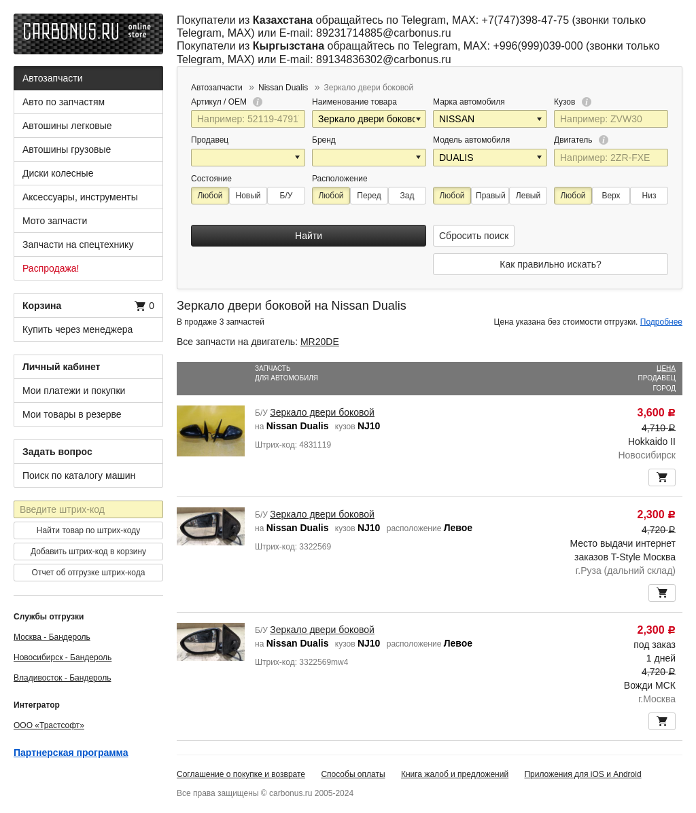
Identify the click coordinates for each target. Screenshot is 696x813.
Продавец (209, 140)
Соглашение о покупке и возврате (241, 774)
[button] (419, 119)
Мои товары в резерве (72, 414)
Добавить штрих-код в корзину (88, 551)
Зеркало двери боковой (322, 412)
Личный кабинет (61, 366)
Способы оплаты (353, 774)
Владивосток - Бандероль (62, 678)
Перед (369, 195)
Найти (308, 235)
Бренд (324, 140)
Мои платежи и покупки (73, 390)
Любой (209, 195)
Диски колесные (57, 173)
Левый (528, 195)
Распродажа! (51, 268)
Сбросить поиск (473, 235)
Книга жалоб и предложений (454, 774)
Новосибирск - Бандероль (62, 657)
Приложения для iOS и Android (582, 774)
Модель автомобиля (471, 140)
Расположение (340, 178)
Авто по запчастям (63, 101)
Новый (247, 195)
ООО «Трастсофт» (49, 725)
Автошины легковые (67, 125)
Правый (491, 195)
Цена (666, 368)
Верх (611, 195)
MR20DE (319, 341)
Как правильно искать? (550, 264)
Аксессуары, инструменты (80, 197)
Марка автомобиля (469, 102)
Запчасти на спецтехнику (77, 244)
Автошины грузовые (66, 149)
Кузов (572, 102)
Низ (649, 195)
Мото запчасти (54, 220)
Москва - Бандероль (52, 637)
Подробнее (661, 322)
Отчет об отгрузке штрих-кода (88, 572)
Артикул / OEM (226, 102)
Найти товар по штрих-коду (88, 530)
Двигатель (581, 140)
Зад (407, 195)
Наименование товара (354, 102)
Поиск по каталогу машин (78, 475)
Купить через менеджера (77, 329)
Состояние (211, 178)
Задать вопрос (57, 451)
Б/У (286, 195)
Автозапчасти (52, 78)
